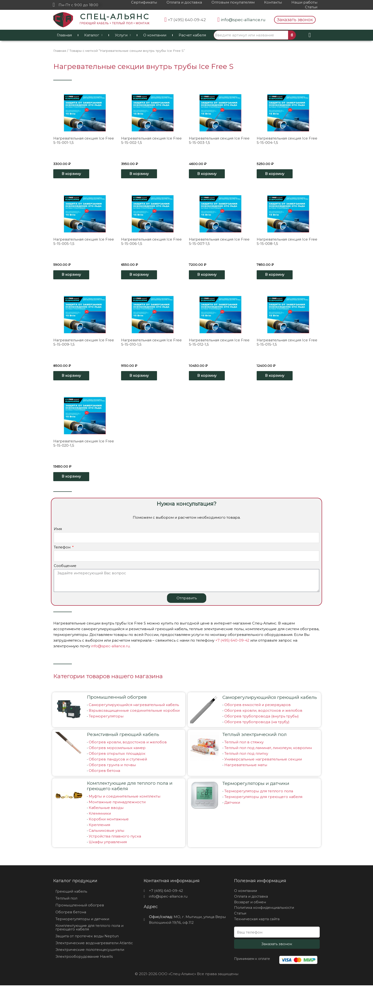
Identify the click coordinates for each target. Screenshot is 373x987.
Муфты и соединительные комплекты (124, 797)
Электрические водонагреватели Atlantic (95, 944)
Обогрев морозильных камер (117, 749)
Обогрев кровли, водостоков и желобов (263, 711)
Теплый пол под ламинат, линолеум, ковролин (268, 749)
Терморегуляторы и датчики (255, 784)
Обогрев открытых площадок (117, 754)
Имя (58, 530)
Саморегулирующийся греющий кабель (269, 698)
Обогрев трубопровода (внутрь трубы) (261, 717)
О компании (154, 35)
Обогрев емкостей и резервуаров (257, 706)
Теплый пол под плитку (246, 754)
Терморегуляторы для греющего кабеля (263, 798)
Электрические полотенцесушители (90, 951)
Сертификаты (144, 2)
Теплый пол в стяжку (244, 743)
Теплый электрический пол (254, 735)
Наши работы (304, 2)
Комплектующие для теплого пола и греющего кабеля (129, 787)
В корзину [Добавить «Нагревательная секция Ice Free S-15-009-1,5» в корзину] (72, 376)
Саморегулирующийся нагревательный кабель (134, 706)
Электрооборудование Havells (84, 958)
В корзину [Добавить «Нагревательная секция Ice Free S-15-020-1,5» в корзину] (72, 478)
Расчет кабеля (192, 35)
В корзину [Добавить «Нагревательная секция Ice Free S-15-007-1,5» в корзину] (208, 275)
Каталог (93, 35)
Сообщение (65, 567)
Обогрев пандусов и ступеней (118, 760)
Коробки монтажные (109, 820)
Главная (64, 35)
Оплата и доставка (184, 2)
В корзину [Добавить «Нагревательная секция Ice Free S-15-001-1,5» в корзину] (72, 174)
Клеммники (100, 814)
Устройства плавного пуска (115, 837)
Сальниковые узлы (106, 831)
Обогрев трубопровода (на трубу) (257, 723)
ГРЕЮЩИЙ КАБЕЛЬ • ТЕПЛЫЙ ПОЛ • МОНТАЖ (115, 23)
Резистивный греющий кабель (123, 735)
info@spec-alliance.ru (110, 647)
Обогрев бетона (104, 771)
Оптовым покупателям (233, 2)
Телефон (62, 548)
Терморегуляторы (106, 717)
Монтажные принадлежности (117, 803)
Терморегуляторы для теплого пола (258, 792)
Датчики (232, 803)
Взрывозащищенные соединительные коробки (134, 711)
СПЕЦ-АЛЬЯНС (114, 16)
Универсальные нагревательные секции (263, 760)
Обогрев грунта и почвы (112, 766)
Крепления (99, 826)
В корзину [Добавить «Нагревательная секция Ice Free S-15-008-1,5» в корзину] (275, 275)
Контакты (273, 2)
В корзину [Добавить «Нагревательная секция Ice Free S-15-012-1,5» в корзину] (208, 376)
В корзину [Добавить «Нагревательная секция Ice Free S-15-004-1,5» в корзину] (275, 174)
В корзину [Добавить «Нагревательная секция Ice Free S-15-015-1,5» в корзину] (275, 376)
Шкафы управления (108, 843)
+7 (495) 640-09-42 (232, 641)
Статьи (311, 7)
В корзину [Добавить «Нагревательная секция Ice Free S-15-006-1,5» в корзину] (140, 275)
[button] (295, 20)
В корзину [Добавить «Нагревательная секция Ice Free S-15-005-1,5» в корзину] (72, 275)
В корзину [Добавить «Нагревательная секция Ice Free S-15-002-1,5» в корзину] (140, 174)
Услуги (123, 35)
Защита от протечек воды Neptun (87, 937)
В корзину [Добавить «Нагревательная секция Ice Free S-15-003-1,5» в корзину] (208, 174)
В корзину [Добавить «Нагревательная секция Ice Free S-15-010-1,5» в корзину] (140, 376)
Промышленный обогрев (117, 698)
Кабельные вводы (106, 809)
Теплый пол (66, 899)
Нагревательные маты (245, 766)
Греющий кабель (71, 892)
